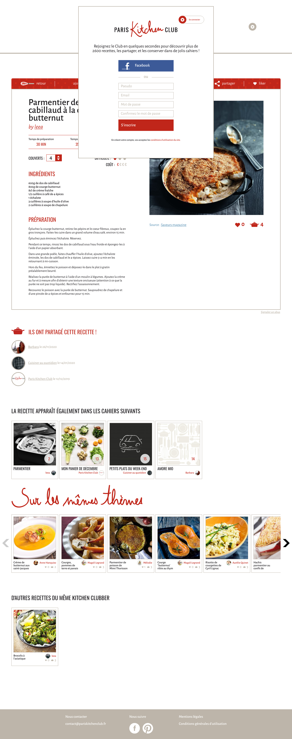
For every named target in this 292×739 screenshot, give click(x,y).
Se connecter (194, 20)
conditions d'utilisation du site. (165, 140)
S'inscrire (128, 125)
